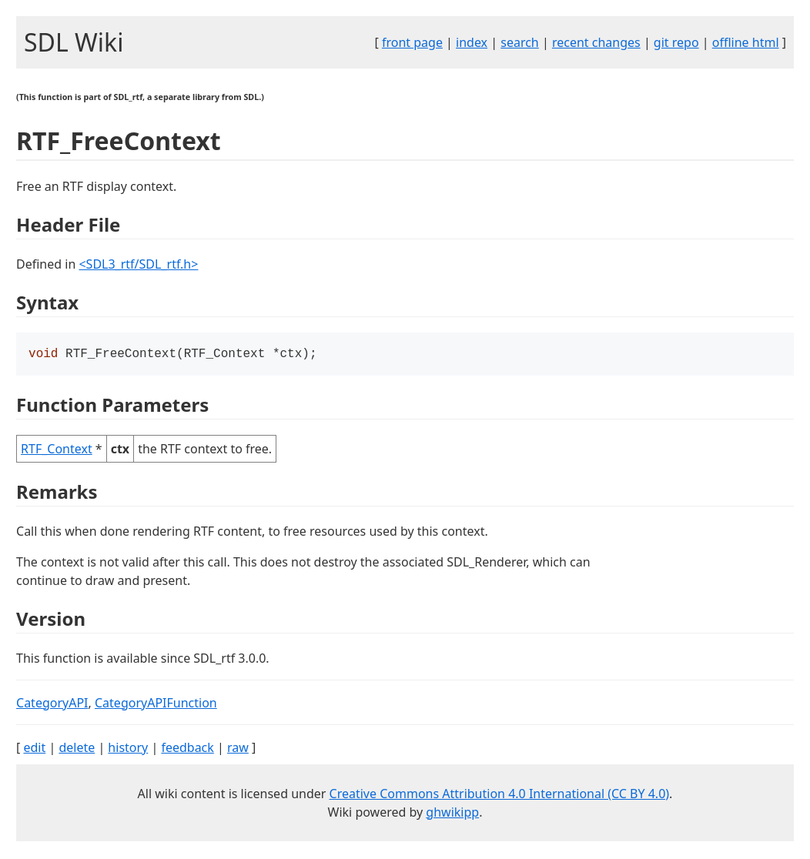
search (519, 42)
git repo (676, 42)
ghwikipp (452, 813)
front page (412, 42)
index (471, 42)
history (128, 748)
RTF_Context (56, 450)
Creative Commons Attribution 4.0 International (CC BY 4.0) (500, 795)
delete (77, 748)
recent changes (596, 42)
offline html (745, 42)
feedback (187, 748)
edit (34, 748)
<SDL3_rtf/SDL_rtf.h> (138, 264)
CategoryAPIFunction (156, 704)
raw (238, 748)
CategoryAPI (52, 704)
